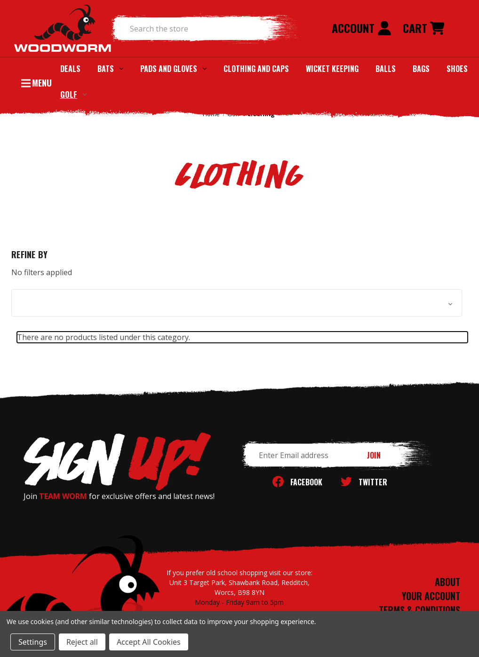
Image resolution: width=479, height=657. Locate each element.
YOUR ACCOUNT (431, 596)
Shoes (457, 68)
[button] (236, 303)
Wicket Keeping (332, 68)
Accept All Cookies (149, 642)
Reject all (82, 642)
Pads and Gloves (173, 68)
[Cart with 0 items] (423, 29)
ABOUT (447, 582)
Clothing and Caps (256, 68)
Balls (385, 68)
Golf (73, 94)
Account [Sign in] (361, 27)
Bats (110, 68)
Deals (70, 68)
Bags (421, 68)
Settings (32, 642)
